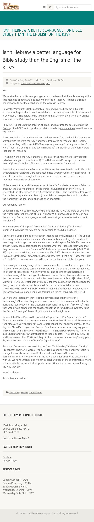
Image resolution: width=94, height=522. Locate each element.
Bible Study (14, 392)
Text (48, 83)
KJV (30, 392)
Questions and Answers (33, 83)
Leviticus (37, 392)
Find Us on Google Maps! (16, 438)
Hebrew (24, 392)
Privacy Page (10, 460)
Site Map (7, 457)
